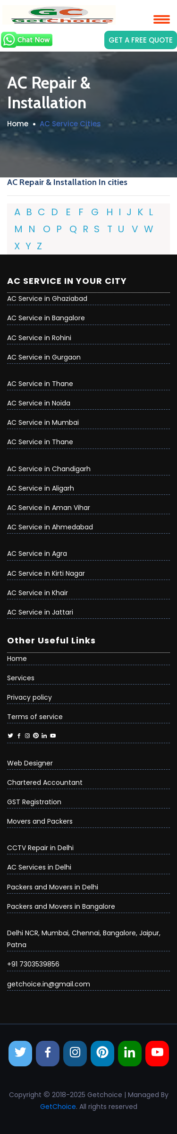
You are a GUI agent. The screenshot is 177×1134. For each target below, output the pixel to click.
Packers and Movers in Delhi (52, 887)
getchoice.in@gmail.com (48, 984)
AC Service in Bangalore (46, 318)
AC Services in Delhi (39, 867)
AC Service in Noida (38, 403)
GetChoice (58, 1106)
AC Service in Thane (40, 383)
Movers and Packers (40, 821)
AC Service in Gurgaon (44, 357)
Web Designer (30, 763)
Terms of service (35, 716)
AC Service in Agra (37, 553)
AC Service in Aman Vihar (48, 507)
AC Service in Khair (37, 593)
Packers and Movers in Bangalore (61, 906)
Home (17, 124)
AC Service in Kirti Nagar (46, 573)
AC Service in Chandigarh (49, 469)
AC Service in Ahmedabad (50, 527)
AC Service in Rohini (39, 338)
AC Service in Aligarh (40, 488)
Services (20, 678)
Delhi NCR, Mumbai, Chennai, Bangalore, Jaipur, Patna (83, 938)
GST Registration (34, 802)
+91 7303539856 (33, 964)
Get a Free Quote (141, 40)
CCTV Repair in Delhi (40, 848)
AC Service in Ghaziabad (47, 298)
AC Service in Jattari (40, 612)
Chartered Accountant (45, 782)
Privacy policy (29, 697)
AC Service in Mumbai (43, 422)
